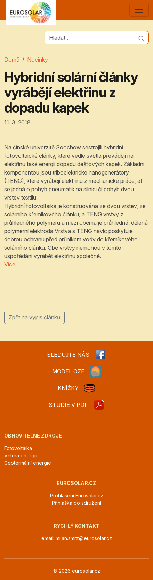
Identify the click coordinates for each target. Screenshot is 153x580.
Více (9, 264)
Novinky (37, 59)
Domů (11, 59)
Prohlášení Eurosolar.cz (76, 495)
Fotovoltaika (18, 448)
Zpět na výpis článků (34, 317)
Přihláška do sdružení (76, 503)
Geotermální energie (27, 463)
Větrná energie (21, 455)
